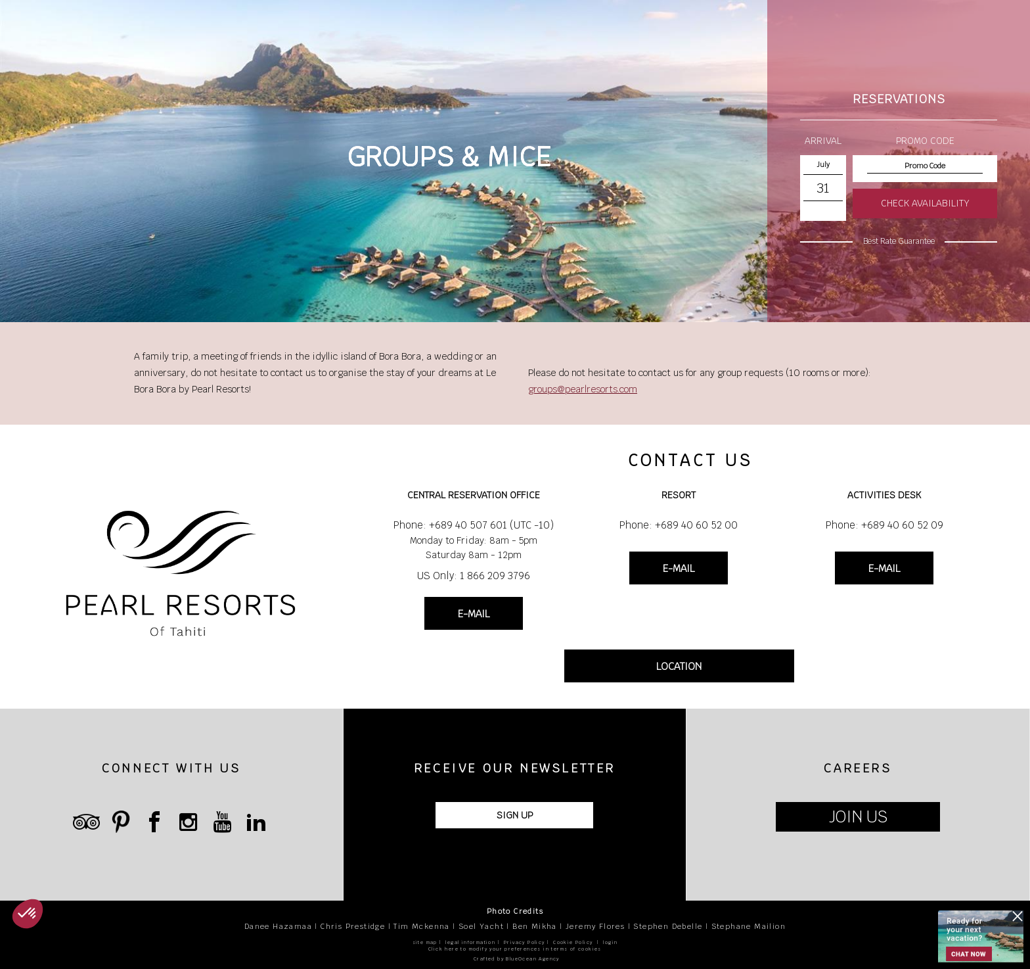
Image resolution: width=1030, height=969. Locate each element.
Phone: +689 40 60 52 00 (678, 525)
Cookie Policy (573, 942)
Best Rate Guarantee (899, 241)
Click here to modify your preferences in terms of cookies (515, 949)
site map (425, 942)
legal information (470, 942)
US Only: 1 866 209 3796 (473, 575)
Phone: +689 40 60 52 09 (884, 525)
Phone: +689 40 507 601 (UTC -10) (473, 525)
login (610, 942)
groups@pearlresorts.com (582, 389)
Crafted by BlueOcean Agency (517, 959)
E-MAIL (473, 613)
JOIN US (858, 817)
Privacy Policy (524, 942)
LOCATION (679, 666)
